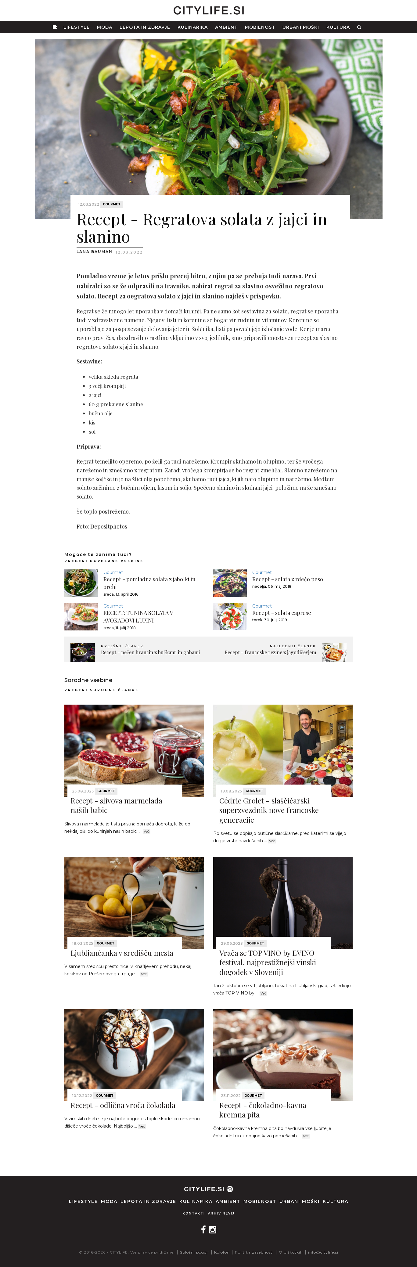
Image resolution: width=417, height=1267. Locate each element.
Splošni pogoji (194, 1252)
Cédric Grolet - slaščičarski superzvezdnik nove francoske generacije (269, 810)
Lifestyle (76, 27)
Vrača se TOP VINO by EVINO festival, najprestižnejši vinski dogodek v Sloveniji (267, 962)
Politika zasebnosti (254, 1252)
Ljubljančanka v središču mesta (121, 953)
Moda (104, 27)
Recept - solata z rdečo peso (287, 579)
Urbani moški (300, 27)
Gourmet (111, 204)
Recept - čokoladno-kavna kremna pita (262, 1109)
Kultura (338, 27)
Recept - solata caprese (281, 612)
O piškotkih (291, 1252)
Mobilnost (260, 27)
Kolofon (222, 1252)
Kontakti (194, 1213)
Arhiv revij (221, 1213)
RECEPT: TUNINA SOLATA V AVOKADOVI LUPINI (138, 616)
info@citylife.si (323, 1252)
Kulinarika (193, 27)
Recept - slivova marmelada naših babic (116, 805)
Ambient (226, 27)
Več (146, 831)
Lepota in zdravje (145, 27)
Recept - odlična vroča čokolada (122, 1105)
